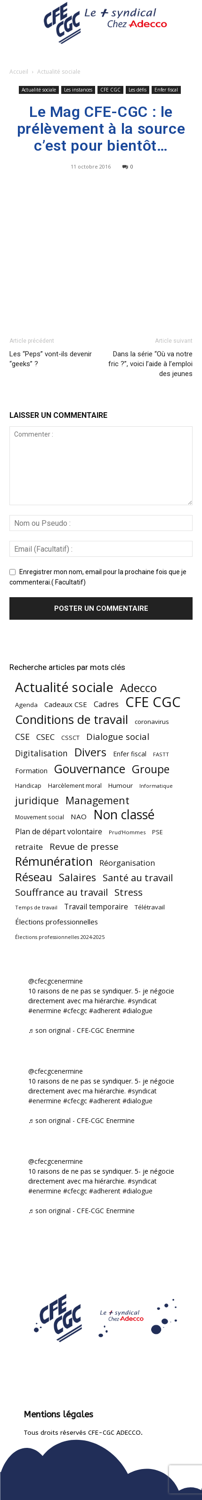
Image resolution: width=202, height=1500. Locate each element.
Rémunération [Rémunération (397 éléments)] (54, 861)
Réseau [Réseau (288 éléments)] (33, 877)
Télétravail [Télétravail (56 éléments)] (150, 907)
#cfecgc (75, 1010)
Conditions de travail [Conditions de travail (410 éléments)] (71, 719)
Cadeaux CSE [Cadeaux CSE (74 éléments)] (65, 704)
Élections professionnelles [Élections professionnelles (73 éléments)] (56, 921)
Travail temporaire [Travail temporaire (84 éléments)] (96, 907)
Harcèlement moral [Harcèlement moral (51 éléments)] (75, 785)
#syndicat (142, 1000)
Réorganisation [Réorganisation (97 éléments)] (127, 863)
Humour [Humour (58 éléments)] (120, 785)
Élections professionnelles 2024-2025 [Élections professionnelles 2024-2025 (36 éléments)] (60, 937)
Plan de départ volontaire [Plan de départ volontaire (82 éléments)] (58, 832)
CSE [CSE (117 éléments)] (22, 737)
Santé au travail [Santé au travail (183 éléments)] (138, 878)
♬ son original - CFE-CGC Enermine (81, 1030)
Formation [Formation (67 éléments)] (31, 770)
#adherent (105, 1010)
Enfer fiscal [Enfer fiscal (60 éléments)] (129, 753)
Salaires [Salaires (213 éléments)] (77, 877)
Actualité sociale (59, 72)
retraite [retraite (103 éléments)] (29, 847)
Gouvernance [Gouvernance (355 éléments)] (89, 769)
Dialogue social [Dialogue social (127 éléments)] (117, 736)
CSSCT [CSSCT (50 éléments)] (70, 737)
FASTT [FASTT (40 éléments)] (161, 754)
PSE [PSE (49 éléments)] (157, 832)
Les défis (137, 89)
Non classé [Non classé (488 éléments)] (123, 815)
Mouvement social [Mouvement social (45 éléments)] (39, 817)
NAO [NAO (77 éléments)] (79, 816)
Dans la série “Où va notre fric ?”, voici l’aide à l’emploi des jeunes (150, 364)
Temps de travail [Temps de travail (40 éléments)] (36, 907)
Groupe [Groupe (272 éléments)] (151, 769)
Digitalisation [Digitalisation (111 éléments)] (41, 753)
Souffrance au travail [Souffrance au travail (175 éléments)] (61, 892)
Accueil (18, 72)
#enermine (44, 1010)
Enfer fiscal (166, 89)
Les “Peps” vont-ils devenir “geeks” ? (50, 359)
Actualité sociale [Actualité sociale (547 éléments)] (64, 687)
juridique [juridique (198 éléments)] (37, 800)
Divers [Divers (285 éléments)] (90, 752)
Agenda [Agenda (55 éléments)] (26, 704)
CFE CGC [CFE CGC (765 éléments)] (153, 702)
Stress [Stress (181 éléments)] (128, 892)
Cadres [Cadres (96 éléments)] (106, 704)
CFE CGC (110, 89)
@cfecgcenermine (55, 981)
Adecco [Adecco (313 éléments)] (138, 687)
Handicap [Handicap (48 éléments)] (28, 786)
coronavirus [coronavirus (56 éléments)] (152, 721)
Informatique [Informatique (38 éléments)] (156, 785)
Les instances (78, 89)
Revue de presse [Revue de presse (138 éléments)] (84, 847)
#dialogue (137, 1010)
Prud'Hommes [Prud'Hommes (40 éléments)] (127, 832)
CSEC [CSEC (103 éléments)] (45, 737)
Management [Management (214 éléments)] (97, 800)
